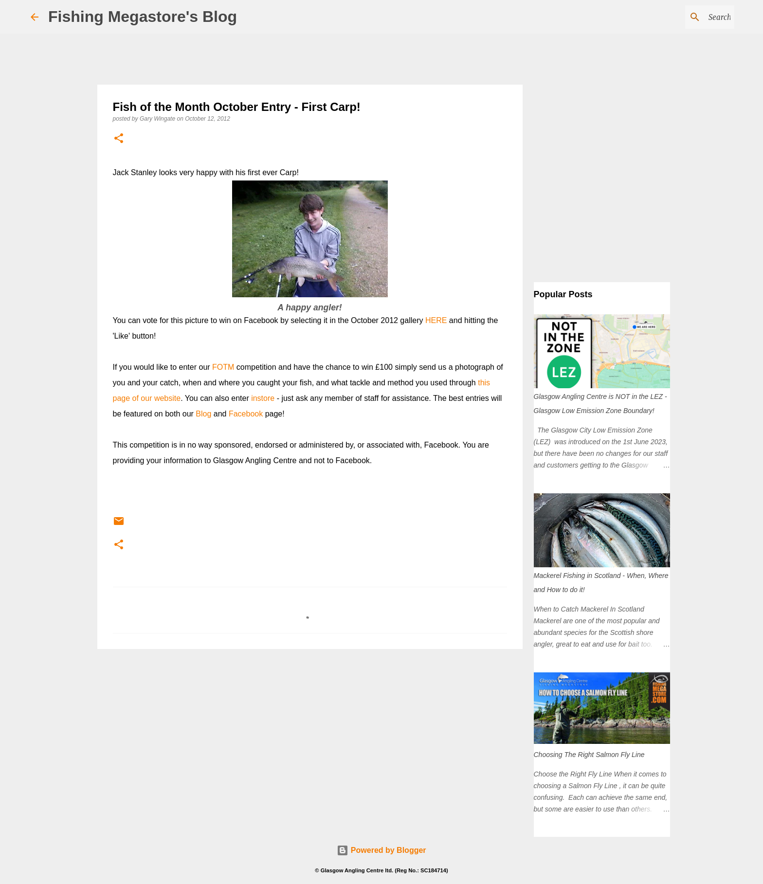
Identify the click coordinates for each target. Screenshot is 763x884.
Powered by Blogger (381, 850)
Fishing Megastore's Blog (142, 16)
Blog (203, 414)
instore (262, 398)
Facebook (246, 414)
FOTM (223, 367)
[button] (119, 138)
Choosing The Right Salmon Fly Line (589, 754)
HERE (436, 320)
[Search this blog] (683, 17)
